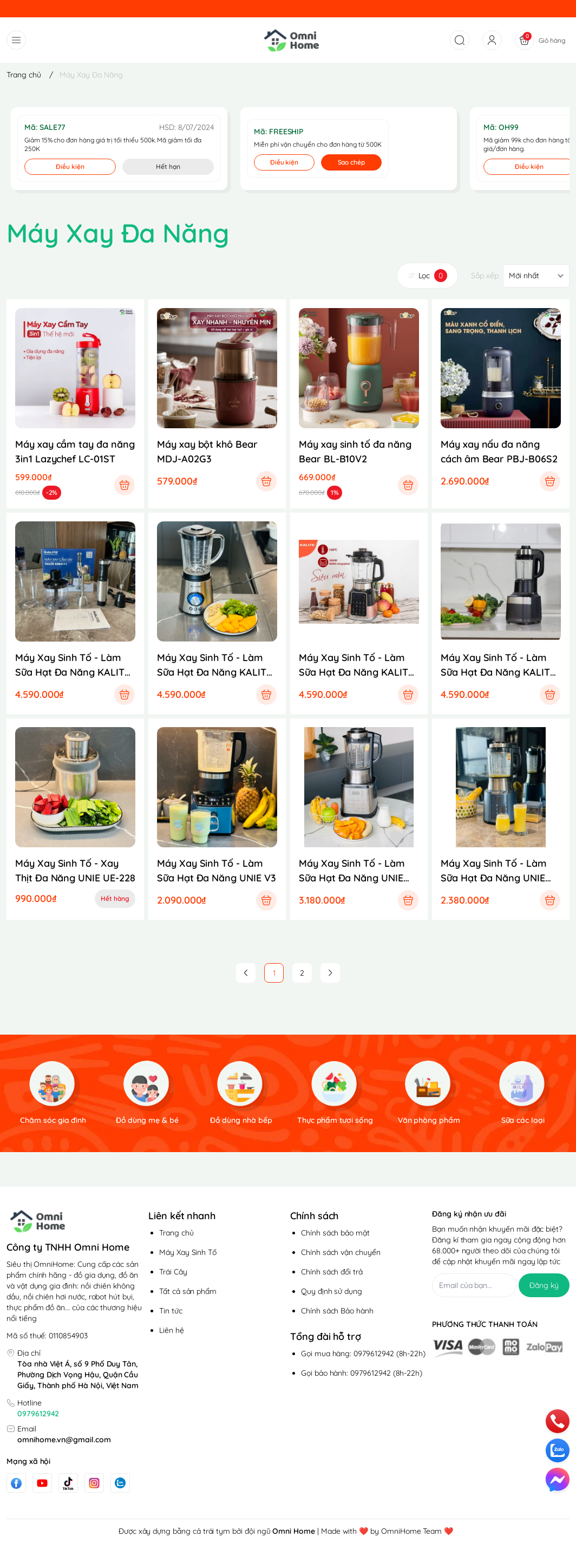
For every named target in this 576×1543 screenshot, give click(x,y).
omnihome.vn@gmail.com (64, 1439)
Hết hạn (168, 166)
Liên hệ (171, 1330)
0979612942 (38, 1413)
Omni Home (293, 1531)
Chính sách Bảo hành (337, 1311)
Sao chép (351, 162)
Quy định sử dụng (331, 1291)
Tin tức (170, 1311)
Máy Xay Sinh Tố (188, 1252)
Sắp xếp (485, 275)
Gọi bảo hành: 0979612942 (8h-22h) (361, 1373)
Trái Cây (173, 1272)
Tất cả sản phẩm (188, 1291)
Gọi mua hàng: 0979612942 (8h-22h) (363, 1353)
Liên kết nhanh (181, 1215)
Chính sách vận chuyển (341, 1252)
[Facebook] (16, 1483)
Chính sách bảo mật (335, 1233)
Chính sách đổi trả (332, 1272)
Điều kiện (70, 166)
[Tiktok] (68, 1483)
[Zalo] (120, 1482)
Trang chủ (176, 1233)
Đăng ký (544, 1285)
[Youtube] (42, 1483)
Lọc (428, 275)
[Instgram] (94, 1482)
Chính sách (314, 1215)
